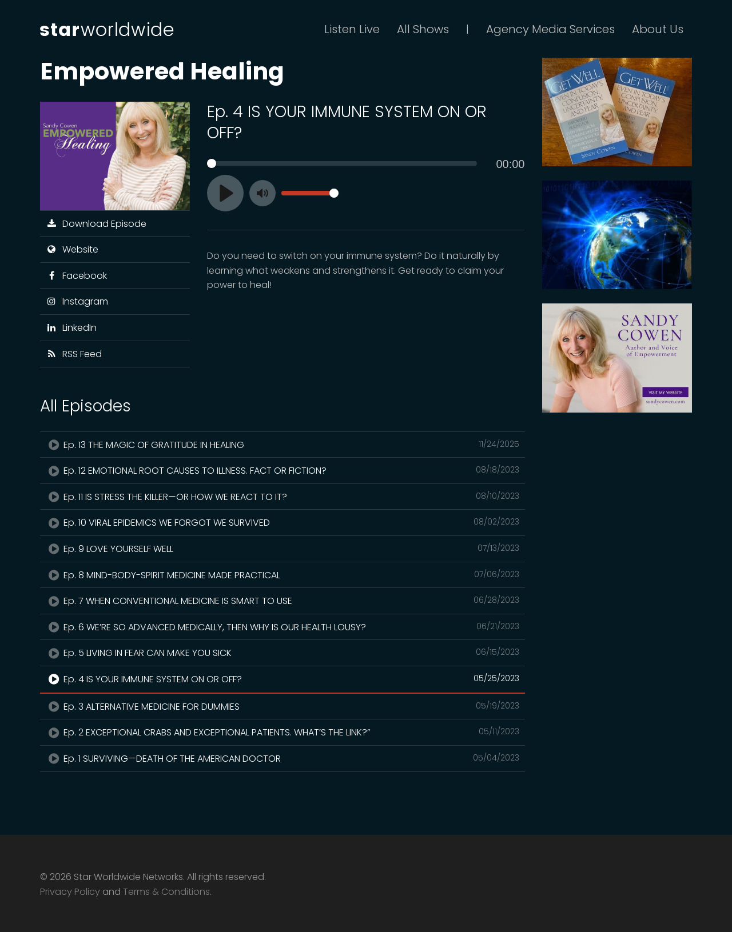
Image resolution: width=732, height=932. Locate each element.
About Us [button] (657, 29)
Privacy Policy (70, 891)
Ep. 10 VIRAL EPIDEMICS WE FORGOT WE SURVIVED (282, 522)
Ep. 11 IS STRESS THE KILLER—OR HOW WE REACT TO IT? (282, 496)
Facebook (76, 275)
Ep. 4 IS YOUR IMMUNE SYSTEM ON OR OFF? (282, 679)
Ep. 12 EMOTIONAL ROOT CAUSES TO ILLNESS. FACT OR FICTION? (282, 470)
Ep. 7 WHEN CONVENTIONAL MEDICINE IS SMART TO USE (282, 600)
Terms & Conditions (166, 891)
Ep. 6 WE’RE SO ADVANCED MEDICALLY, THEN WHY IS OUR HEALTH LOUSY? (282, 627)
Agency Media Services (550, 29)
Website (72, 249)
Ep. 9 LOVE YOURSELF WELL (282, 548)
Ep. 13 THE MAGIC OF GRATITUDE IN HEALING (282, 444)
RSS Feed (74, 354)
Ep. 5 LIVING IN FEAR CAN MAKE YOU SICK (282, 652)
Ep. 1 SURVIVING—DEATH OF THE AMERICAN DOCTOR (282, 758)
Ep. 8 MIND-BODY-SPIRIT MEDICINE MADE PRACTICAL (282, 575)
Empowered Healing (162, 71)
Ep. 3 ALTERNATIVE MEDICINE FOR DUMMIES (282, 706)
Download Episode (96, 223)
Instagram (77, 301)
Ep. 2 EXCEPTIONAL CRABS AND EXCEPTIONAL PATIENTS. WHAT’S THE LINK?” (282, 732)
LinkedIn (71, 327)
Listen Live (352, 29)
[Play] (225, 193)
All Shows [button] (423, 29)
